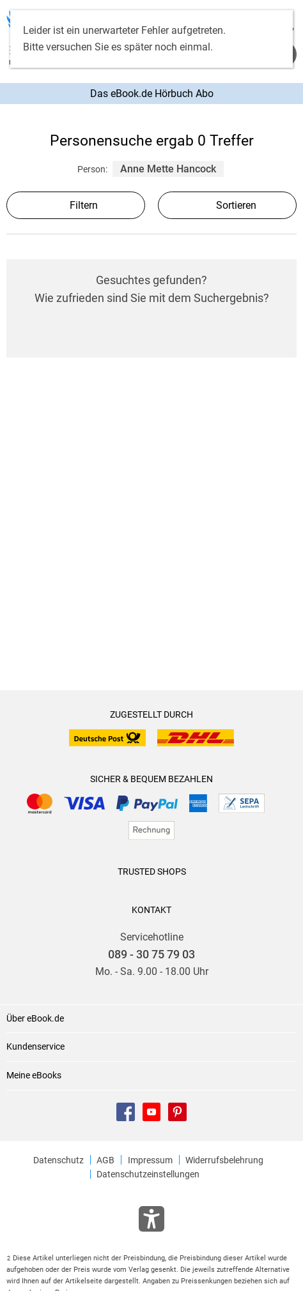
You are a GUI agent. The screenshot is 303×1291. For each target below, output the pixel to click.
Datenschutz (58, 1160)
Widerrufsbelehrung (224, 1160)
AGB (105, 1160)
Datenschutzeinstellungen (148, 1174)
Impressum (150, 1160)
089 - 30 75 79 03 (151, 954)
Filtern (76, 205)
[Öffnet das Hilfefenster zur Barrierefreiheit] (151, 1221)
